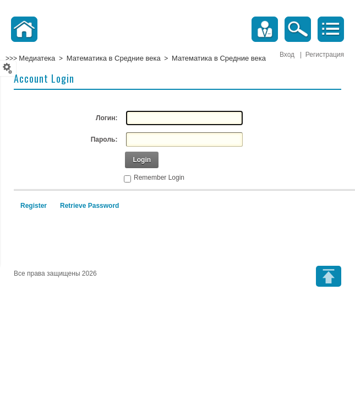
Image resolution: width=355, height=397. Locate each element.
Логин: (106, 118)
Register (33, 206)
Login (142, 160)
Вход (287, 54)
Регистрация (324, 54)
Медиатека (37, 58)
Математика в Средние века (114, 58)
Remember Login (159, 177)
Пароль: (104, 139)
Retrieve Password (89, 206)
